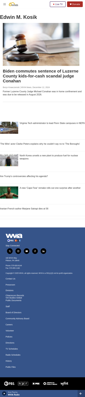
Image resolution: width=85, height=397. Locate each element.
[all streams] (81, 393)
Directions (10, 343)
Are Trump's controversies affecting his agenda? (24, 176)
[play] (4, 393)
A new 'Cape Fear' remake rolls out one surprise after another (50, 188)
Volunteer (10, 331)
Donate (76, 4)
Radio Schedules (13, 355)
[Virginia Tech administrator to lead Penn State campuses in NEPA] (9, 128)
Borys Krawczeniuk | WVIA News (17, 87)
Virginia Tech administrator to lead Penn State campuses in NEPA (52, 123)
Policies (9, 337)
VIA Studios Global (14, 298)
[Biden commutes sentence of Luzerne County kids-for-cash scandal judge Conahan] (41, 44)
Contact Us (10, 279)
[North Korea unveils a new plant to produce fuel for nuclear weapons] (9, 160)
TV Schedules (12, 349)
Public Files (11, 367)
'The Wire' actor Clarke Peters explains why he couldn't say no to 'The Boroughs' (40, 144)
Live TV (58, 4)
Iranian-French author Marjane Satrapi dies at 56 (24, 208)
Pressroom (10, 285)
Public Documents (13, 300)
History (9, 361)
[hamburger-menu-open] (4, 4)
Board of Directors (13, 313)
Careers (9, 325)
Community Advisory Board (17, 319)
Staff (8, 306)
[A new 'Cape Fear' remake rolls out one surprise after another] (9, 192)
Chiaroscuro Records (15, 295)
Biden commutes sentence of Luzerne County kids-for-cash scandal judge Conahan (40, 76)
